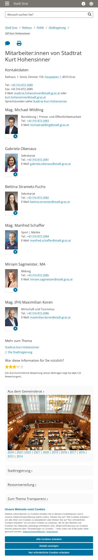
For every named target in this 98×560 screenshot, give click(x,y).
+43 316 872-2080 (22, 85)
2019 (55, 452)
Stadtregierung (57, 28)
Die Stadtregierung (20, 352)
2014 (20, 456)
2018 (64, 452)
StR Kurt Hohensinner (17, 33)
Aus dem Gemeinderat (26, 391)
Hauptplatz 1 (53, 77)
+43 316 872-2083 (38, 121)
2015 (11, 456)
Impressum (52, 531)
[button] (15, 136)
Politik (40, 28)
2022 (28, 452)
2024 (11, 452)
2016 (82, 452)
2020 (46, 452)
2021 (37, 452)
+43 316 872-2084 (38, 236)
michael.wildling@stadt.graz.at (49, 125)
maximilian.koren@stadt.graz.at (50, 317)
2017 (73, 452)
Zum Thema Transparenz (28, 498)
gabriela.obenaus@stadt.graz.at (50, 164)
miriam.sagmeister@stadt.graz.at (51, 279)
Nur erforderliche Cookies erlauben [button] (49, 552)
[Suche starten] (89, 14)
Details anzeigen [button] (49, 546)
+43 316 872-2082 (38, 198)
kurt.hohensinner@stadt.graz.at (25, 97)
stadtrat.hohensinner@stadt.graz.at (37, 93)
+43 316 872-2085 (38, 275)
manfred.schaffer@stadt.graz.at (50, 240)
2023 (20, 452)
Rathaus (27, 28)
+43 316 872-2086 (38, 313)
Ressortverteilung (22, 484)
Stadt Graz (21, 3)
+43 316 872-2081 (38, 160)
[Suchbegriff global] (46, 15)
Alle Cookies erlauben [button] (49, 539)
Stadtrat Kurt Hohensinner (50, 101)
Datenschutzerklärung (34, 531)
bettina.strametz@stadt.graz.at (50, 202)
